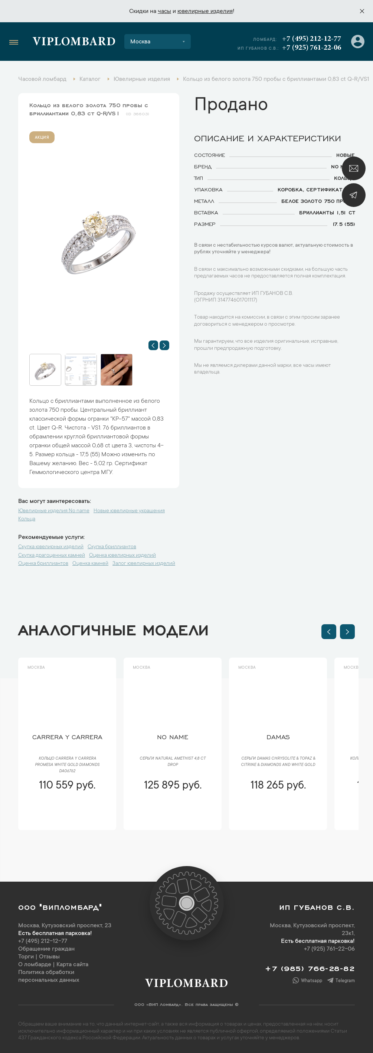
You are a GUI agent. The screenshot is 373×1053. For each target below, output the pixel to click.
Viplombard (74, 43)
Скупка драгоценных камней (51, 556)
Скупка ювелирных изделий (51, 547)
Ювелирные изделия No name (53, 511)
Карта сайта (72, 964)
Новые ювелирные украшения (129, 511)
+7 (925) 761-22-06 (311, 48)
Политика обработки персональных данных (48, 976)
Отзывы (49, 957)
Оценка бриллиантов (43, 564)
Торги (26, 957)
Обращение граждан (46, 949)
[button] (153, 345)
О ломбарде (34, 964)
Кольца (26, 519)
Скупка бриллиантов (112, 547)
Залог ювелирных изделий (143, 564)
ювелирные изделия (205, 11)
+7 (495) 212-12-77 (311, 39)
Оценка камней (90, 564)
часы (164, 11)
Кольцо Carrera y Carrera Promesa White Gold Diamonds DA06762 (67, 765)
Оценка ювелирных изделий (122, 556)
